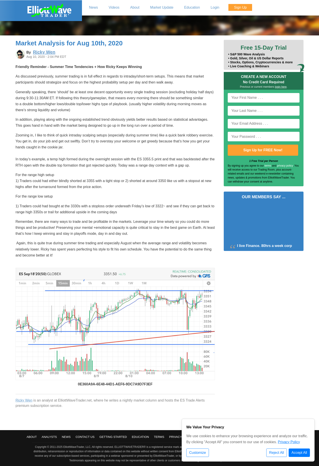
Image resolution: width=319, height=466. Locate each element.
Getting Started (113, 437)
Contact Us (85, 437)
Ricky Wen (24, 400)
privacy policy (285, 165)
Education (140, 437)
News (66, 437)
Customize (197, 452)
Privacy (175, 437)
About (32, 437)
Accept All (299, 452)
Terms (159, 437)
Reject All (276, 452)
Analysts (49, 437)
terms (268, 165)
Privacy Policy (289, 442)
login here (281, 86)
